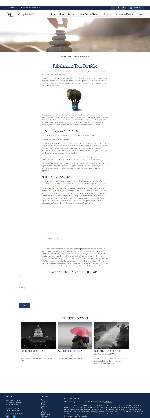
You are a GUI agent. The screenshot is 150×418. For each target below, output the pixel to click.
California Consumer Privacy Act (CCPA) (127, 414)
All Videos (44, 410)
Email (78, 270)
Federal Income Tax (32, 345)
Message (22, 282)
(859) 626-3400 (12, 2)
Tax (42, 402)
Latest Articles (45, 408)
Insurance (44, 400)
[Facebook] (123, 2)
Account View (135, 2)
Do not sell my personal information (120, 416)
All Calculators (45, 412)
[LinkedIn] (118, 2)
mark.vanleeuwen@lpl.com (30, 2)
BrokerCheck (108, 396)
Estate (43, 398)
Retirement (44, 394)
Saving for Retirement (71, 345)
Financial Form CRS (73, 392)
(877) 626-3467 (17, 397)
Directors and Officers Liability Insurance (108, 346)
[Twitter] (113, 2)
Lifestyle (43, 406)
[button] (53, 8)
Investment (44, 396)
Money (43, 404)
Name (21, 270)
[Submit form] (24, 299)
